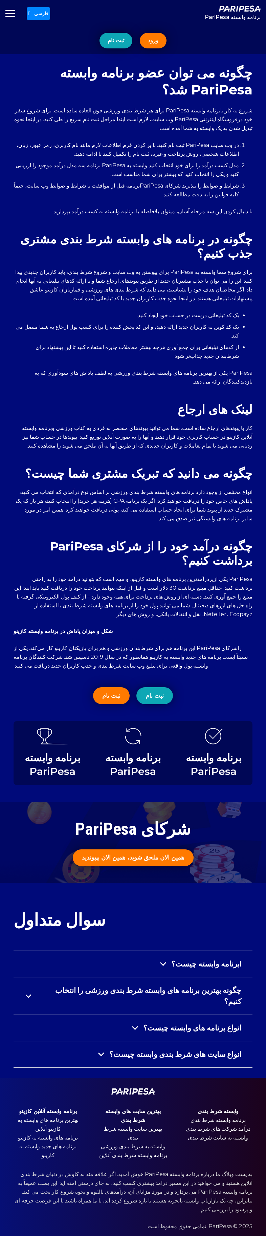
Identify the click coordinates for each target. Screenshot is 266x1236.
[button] (38, 13)
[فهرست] (10, 13)
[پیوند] (233, 8)
